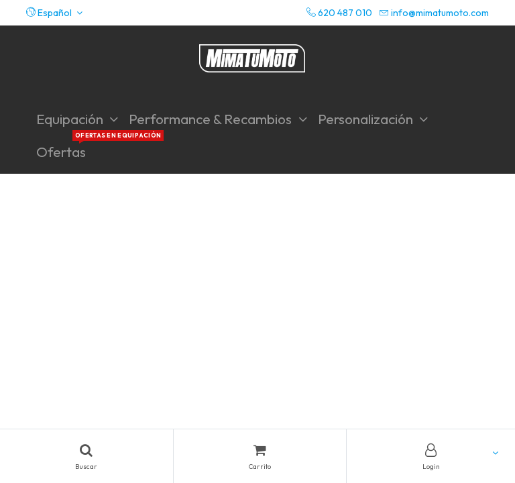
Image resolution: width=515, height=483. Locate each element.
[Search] (86, 456)
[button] (54, 12)
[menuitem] (61, 152)
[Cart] (260, 456)
